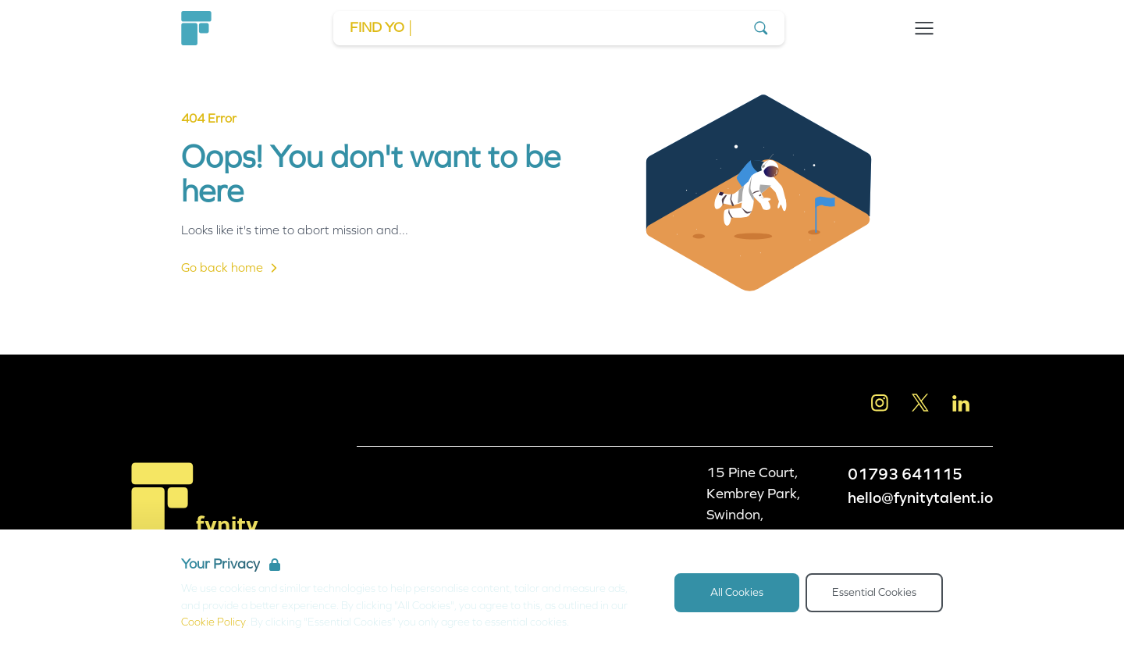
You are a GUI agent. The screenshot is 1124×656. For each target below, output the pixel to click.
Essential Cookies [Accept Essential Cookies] (874, 592)
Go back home (231, 268)
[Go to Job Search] (558, 28)
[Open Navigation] (924, 28)
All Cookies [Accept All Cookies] (736, 592)
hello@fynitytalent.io (920, 497)
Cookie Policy (213, 622)
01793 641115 (905, 474)
